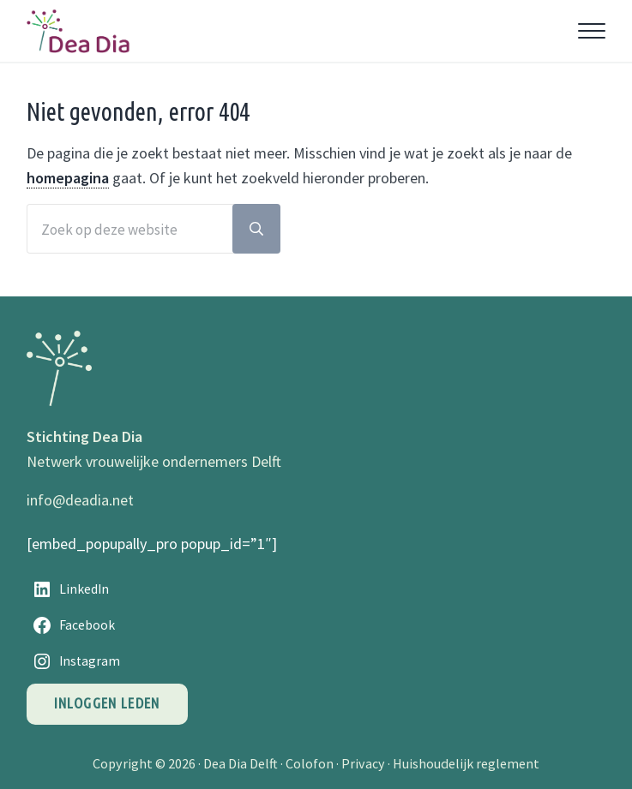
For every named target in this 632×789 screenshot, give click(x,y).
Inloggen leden (107, 703)
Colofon (310, 763)
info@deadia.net (80, 500)
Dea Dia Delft (240, 763)
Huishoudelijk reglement (466, 763)
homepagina (68, 178)
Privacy (363, 763)
